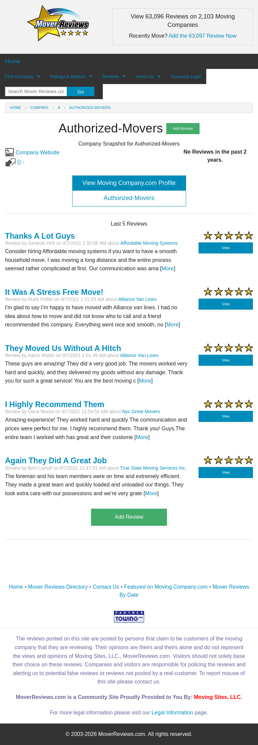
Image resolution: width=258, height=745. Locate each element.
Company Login (186, 76)
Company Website (32, 152)
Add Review (183, 128)
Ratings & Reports (68, 76)
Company (39, 108)
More (172, 324)
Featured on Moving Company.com (166, 587)
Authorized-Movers (90, 108)
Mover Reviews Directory (58, 587)
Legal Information (172, 712)
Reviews (110, 76)
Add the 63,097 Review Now (202, 36)
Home (15, 108)
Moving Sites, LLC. (218, 697)
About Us (145, 76)
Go (81, 91)
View (226, 248)
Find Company (19, 76)
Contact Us (106, 587)
